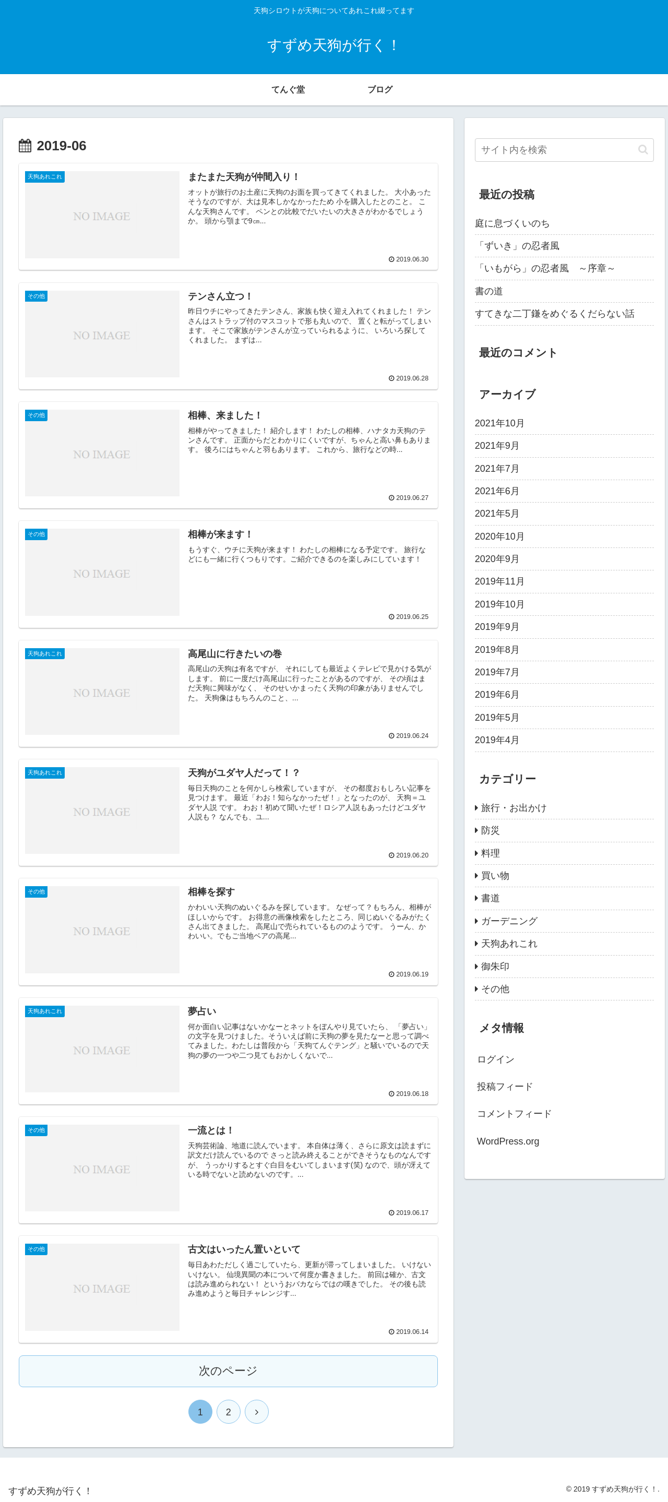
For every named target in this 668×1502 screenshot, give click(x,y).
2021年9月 (497, 445)
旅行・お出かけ (514, 808)
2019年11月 (500, 581)
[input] (564, 150)
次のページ (228, 1368)
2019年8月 (497, 650)
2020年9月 (497, 559)
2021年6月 (497, 491)
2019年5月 (497, 717)
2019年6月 (497, 694)
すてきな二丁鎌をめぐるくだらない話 (555, 313)
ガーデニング (509, 921)
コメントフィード (514, 1113)
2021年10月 (500, 423)
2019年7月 (497, 672)
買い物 (495, 876)
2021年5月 (497, 513)
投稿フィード (505, 1086)
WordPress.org (508, 1141)
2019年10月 (500, 604)
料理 (490, 853)
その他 (495, 989)
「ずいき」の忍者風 (517, 246)
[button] (643, 150)
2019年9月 (497, 627)
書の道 (489, 291)
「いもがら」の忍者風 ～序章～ (545, 268)
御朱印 (495, 966)
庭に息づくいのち (512, 223)
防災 (490, 830)
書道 (490, 898)
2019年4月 (497, 740)
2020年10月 (500, 536)
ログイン (496, 1059)
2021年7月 (497, 468)
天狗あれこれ (509, 943)
